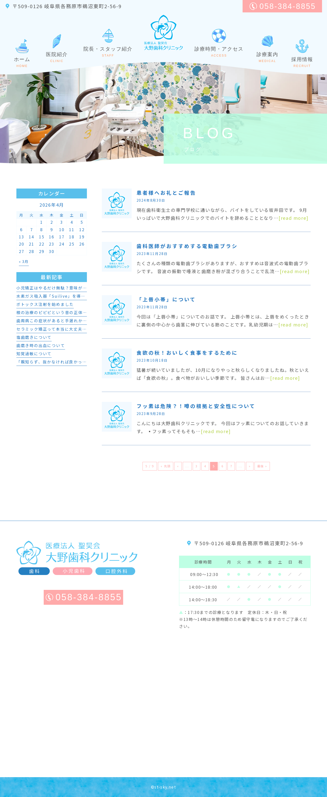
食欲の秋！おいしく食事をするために (187, 352)
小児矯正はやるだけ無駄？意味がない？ (56, 288)
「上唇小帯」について (166, 299)
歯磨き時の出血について (40, 345)
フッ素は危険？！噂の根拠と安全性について (196, 406)
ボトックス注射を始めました (45, 304)
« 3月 (24, 261)
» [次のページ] (250, 466)
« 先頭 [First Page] (166, 466)
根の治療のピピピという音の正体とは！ (56, 312)
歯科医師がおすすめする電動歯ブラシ (187, 246)
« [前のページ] (178, 466)
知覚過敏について (34, 353)
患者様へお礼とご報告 (166, 192)
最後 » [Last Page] (262, 466)
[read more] (294, 218)
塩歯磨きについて (34, 337)
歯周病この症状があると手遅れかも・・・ (58, 320)
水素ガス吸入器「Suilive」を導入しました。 (62, 296)
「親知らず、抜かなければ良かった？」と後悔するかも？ (73, 362)
